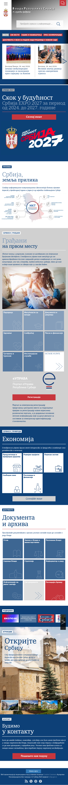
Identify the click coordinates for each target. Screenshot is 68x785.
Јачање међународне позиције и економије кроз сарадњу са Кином (17, 71)
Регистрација (34, 397)
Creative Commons (50, 775)
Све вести (14, 35)
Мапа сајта (33, 771)
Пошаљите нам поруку (34, 763)
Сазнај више (34, 117)
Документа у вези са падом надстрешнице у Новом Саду (30, 40)
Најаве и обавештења (32, 35)
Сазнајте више (34, 499)
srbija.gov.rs (53, 777)
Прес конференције (53, 35)
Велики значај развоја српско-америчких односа (50, 71)
